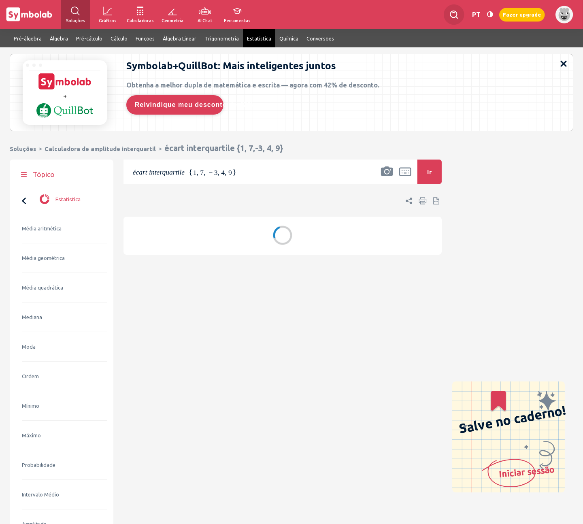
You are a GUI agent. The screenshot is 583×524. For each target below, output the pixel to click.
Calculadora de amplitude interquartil (100, 148)
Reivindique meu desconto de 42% (179, 104)
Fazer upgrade (522, 14)
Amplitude (34, 445)
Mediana (32, 238)
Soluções (23, 148)
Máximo (31, 356)
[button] (387, 177)
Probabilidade (38, 386)
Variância (33, 504)
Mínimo (30, 327)
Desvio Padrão (39, 474)
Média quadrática (42, 208)
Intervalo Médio (40, 415)
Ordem (30, 297)
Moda (29, 267)
